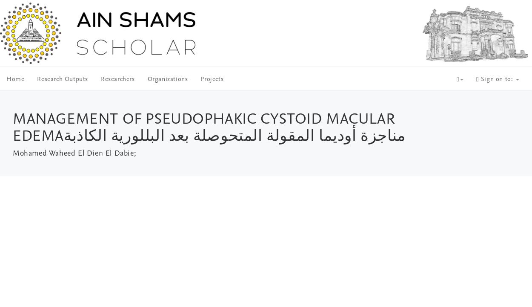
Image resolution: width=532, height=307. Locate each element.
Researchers (118, 79)
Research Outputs (62, 79)
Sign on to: (497, 79)
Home (15, 79)
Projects (211, 79)
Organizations (168, 79)
